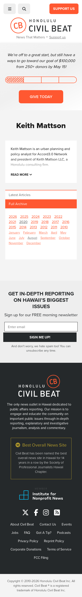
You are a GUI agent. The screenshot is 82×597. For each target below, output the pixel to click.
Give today (41, 96)
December (33, 243)
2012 (43, 227)
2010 (64, 227)
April (54, 232)
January (14, 232)
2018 (45, 221)
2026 (13, 216)
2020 (23, 221)
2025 (24, 216)
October (64, 237)
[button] (9, 9)
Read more (21, 174)
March (43, 232)
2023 (47, 216)
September (48, 237)
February (29, 232)
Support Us (64, 8)
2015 (12, 227)
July (21, 237)
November (16, 243)
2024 (35, 216)
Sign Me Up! (40, 337)
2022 (58, 216)
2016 (65, 221)
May (63, 232)
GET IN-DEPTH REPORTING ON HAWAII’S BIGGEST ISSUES (41, 300)
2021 (12, 221)
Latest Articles (19, 194)
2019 (34, 221)
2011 (54, 227)
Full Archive (18, 203)
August (32, 237)
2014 (22, 227)
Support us (57, 37)
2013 (33, 227)
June (12, 237)
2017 (55, 221)
